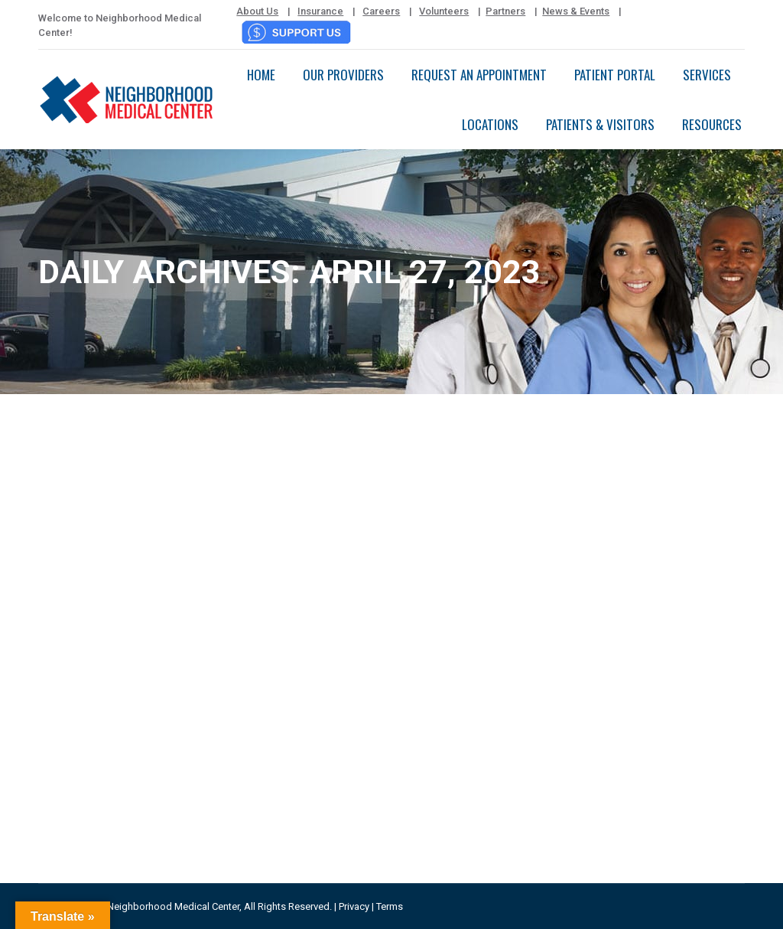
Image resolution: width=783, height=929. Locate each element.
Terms (389, 906)
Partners (505, 11)
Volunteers (444, 11)
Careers (381, 11)
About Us (257, 11)
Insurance (320, 11)
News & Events (575, 11)
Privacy (354, 906)
